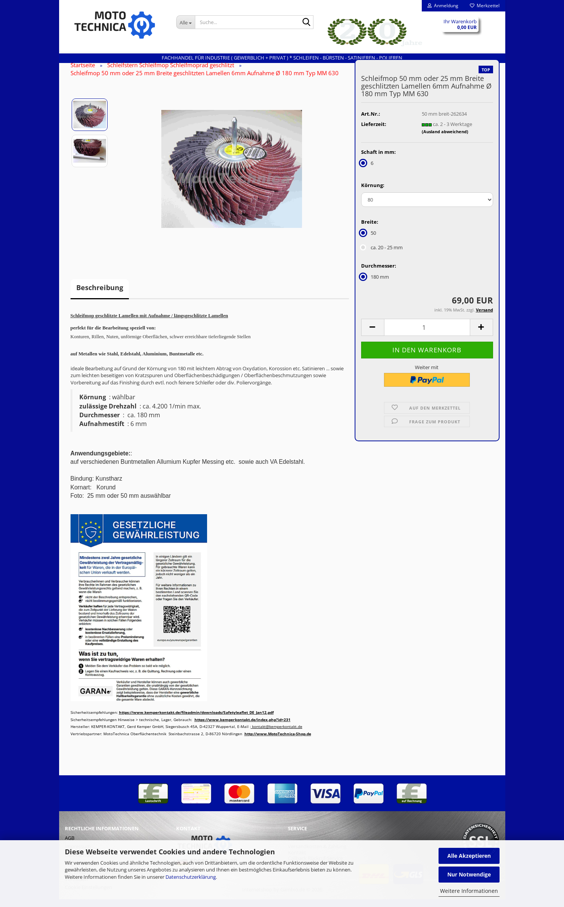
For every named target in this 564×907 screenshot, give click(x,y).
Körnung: (372, 192)
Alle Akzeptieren (469, 855)
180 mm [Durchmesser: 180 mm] (375, 284)
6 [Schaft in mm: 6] (367, 170)
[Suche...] (185, 22)
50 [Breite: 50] (368, 240)
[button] (372, 335)
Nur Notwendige (469, 874)
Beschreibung (99, 295)
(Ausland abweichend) (445, 139)
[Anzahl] (427, 335)
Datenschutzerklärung (191, 876)
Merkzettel (485, 5)
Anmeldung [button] (442, 5)
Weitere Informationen (469, 890)
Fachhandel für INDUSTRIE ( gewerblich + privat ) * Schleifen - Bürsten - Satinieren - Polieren (282, 57)
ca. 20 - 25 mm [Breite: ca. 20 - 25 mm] (382, 255)
